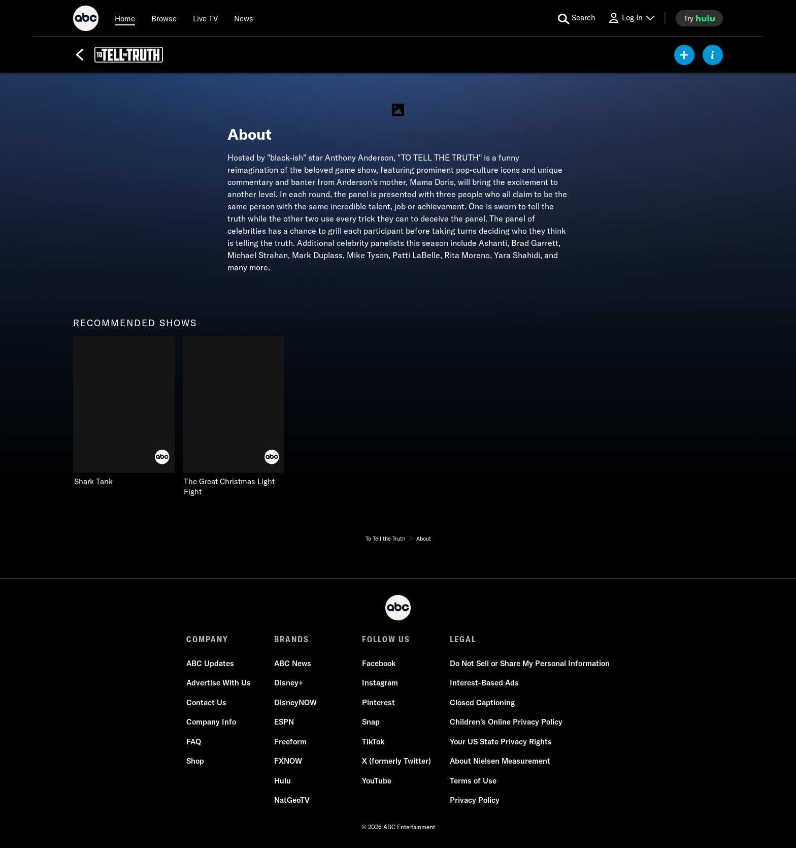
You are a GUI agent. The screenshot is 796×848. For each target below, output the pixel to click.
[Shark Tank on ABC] (124, 411)
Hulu (282, 781)
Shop (195, 761)
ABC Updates (210, 663)
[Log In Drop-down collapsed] (631, 18)
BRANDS (291, 639)
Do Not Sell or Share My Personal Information (530, 663)
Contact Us (206, 702)
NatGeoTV (292, 800)
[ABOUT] (713, 55)
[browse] (164, 18)
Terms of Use (473, 781)
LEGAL (463, 639)
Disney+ (288, 682)
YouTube (376, 781)
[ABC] (85, 20)
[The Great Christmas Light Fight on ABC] (233, 416)
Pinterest (378, 702)
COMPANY (207, 639)
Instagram (380, 682)
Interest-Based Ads (484, 682)
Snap (371, 722)
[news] (243, 18)
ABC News (292, 663)
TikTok (373, 741)
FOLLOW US (386, 639)
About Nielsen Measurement (500, 761)
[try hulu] (699, 18)
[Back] (79, 55)
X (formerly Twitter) (396, 761)
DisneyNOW (295, 702)
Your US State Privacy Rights (501, 741)
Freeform (290, 741)
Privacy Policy (475, 800)
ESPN (284, 722)
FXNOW (288, 761)
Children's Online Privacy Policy (506, 722)
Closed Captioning (482, 702)
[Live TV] (205, 18)
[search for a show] (576, 18)
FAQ (193, 741)
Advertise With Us (218, 682)
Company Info (211, 722)
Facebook (378, 663)
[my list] (684, 55)
